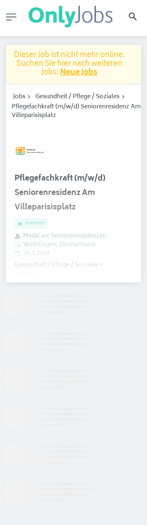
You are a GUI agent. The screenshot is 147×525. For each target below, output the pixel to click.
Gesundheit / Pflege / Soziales (77, 96)
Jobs (19, 96)
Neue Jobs (78, 72)
